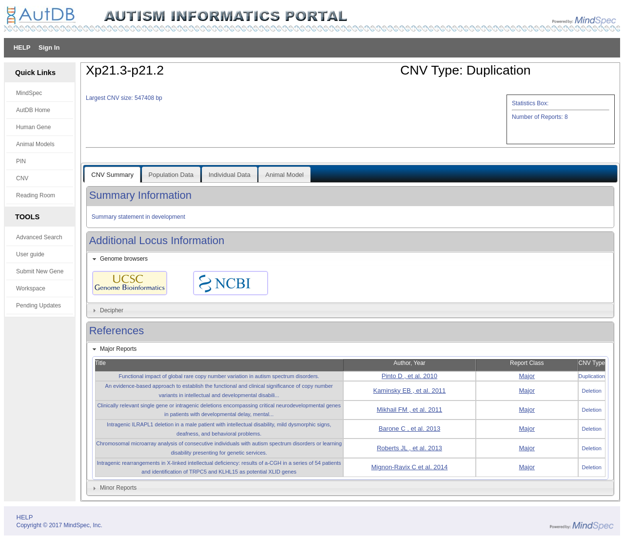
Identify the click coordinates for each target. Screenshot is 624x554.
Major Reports (118, 348)
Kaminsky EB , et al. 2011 (409, 390)
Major (527, 376)
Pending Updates (38, 305)
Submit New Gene (39, 271)
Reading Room (35, 195)
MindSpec (29, 93)
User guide (30, 254)
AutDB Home (33, 110)
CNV (22, 178)
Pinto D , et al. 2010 (409, 376)
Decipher (111, 310)
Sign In (49, 47)
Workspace (30, 288)
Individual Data (230, 174)
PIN (21, 161)
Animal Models (35, 144)
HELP (22, 47)
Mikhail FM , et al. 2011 (409, 409)
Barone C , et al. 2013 (409, 428)
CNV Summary (112, 174)
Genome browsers (124, 258)
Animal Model (284, 174)
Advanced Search (39, 237)
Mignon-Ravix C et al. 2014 (409, 467)
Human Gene (33, 127)
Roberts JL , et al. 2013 (409, 448)
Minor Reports (118, 487)
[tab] (350, 259)
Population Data (171, 174)
